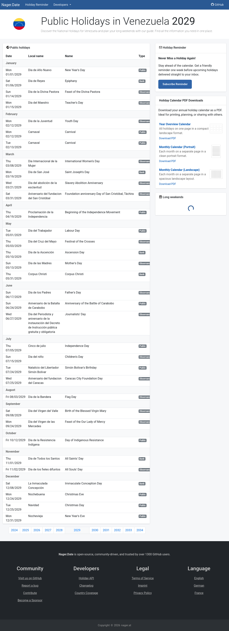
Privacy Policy (143, 593)
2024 (14, 530)
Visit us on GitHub (30, 578)
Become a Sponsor (30, 600)
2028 (59, 530)
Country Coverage (86, 593)
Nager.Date (10, 5)
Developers (61, 4)
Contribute (30, 593)
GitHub (217, 4)
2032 (117, 530)
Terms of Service (143, 578)
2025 (25, 530)
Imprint (142, 585)
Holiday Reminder (36, 4)
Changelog (86, 585)
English (199, 578)
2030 (95, 530)
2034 (140, 530)
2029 (77, 530)
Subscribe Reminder (175, 84)
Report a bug (30, 585)
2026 (37, 530)
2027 (48, 530)
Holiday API (86, 578)
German (199, 585)
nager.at (126, 625)
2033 (128, 530)
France (199, 593)
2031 (106, 530)
